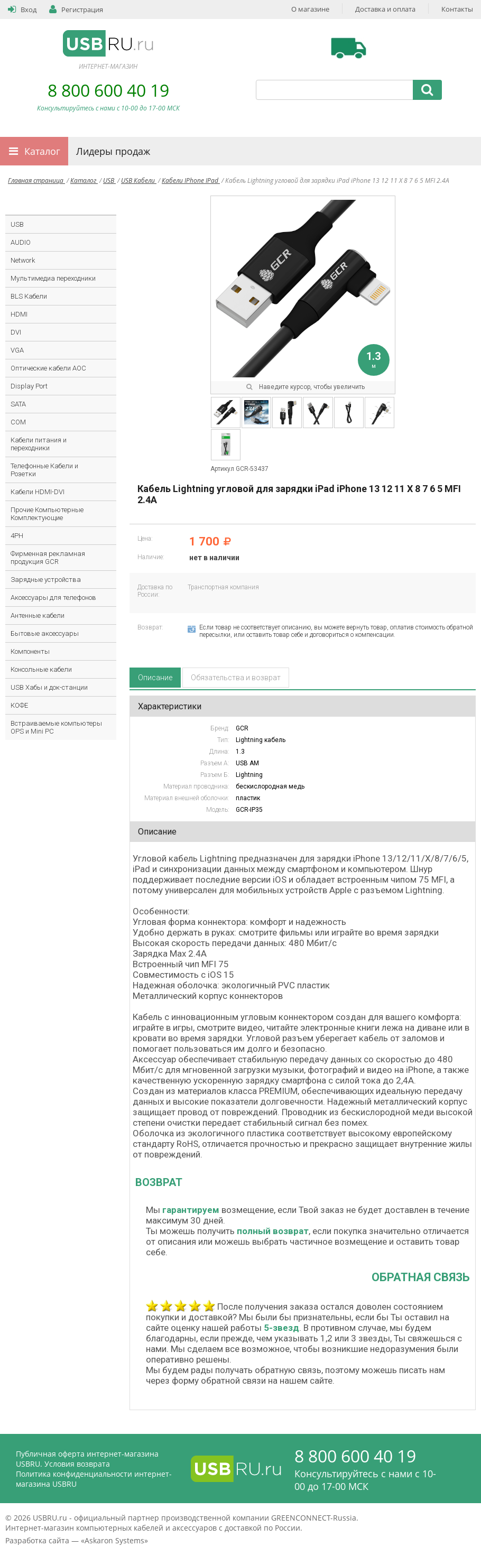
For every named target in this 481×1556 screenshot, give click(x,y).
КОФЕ (19, 705)
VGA (17, 350)
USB (109, 180)
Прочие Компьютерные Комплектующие (47, 514)
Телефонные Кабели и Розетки (44, 470)
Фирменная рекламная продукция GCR (48, 558)
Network (23, 260)
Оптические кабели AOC (48, 368)
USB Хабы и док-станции (49, 687)
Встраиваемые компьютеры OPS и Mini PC (56, 727)
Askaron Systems (114, 1540)
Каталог (42, 151)
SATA (18, 404)
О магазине (310, 9)
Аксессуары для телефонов (53, 597)
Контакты (457, 9)
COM (18, 422)
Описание (155, 677)
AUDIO (21, 242)
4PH (17, 536)
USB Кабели (138, 180)
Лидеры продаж (113, 151)
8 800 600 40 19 (108, 90)
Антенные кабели (37, 615)
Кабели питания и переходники (39, 444)
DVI (16, 332)
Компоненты (30, 651)
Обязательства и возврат (236, 677)
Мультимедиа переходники (53, 278)
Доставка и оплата (385, 9)
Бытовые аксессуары (45, 633)
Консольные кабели (41, 669)
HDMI (19, 314)
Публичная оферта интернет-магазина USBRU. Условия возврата (87, 1459)
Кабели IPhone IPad (191, 180)
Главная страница (36, 180)
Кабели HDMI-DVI (37, 492)
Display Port (29, 386)
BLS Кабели (29, 296)
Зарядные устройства (46, 580)
